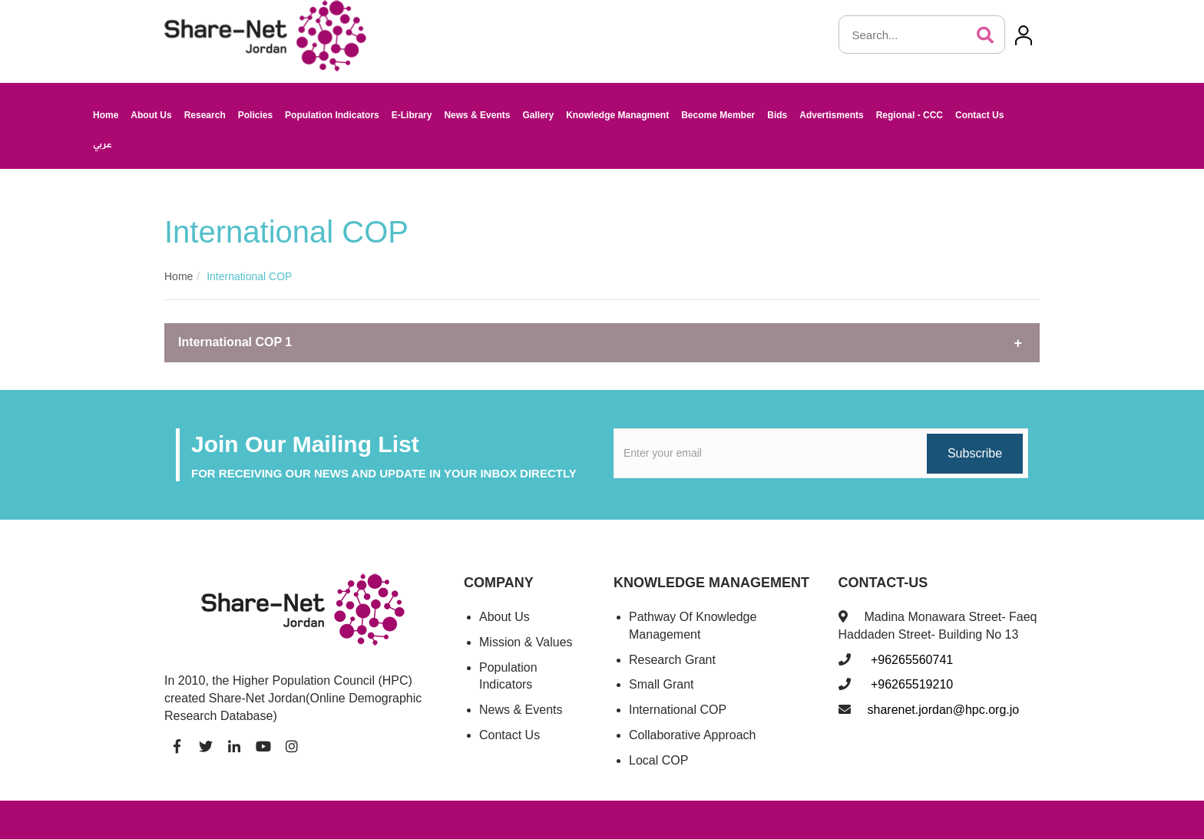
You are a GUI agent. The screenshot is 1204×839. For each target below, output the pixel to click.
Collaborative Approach (692, 735)
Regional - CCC (909, 115)
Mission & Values (526, 642)
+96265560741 (911, 659)
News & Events (477, 115)
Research (205, 115)
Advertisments (831, 115)
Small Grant (661, 684)
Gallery (538, 115)
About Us (151, 115)
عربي (102, 145)
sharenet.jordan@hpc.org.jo (944, 709)
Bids (777, 115)
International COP (677, 709)
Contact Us (979, 115)
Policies (255, 115)
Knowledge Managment (617, 115)
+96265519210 (911, 684)
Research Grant (672, 659)
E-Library (412, 115)
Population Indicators (332, 115)
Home (105, 115)
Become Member (718, 115)
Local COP (658, 760)
